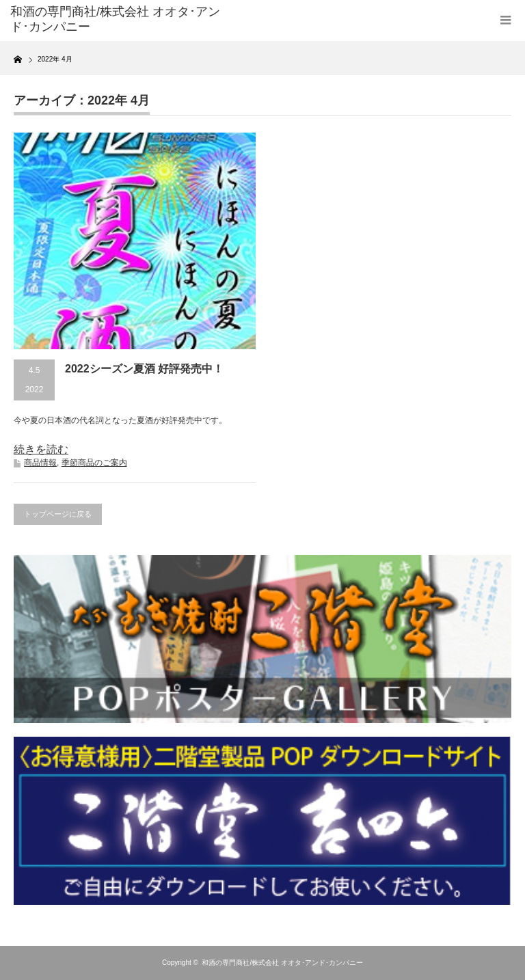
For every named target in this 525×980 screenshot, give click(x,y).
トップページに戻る (58, 514)
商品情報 (40, 462)
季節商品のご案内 (94, 462)
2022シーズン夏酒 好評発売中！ (144, 369)
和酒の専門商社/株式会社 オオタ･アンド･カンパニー (282, 962)
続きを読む (41, 449)
